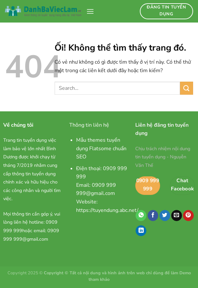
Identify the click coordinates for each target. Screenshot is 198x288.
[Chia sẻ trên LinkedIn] (141, 230)
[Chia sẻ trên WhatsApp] (141, 215)
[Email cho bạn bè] (176, 215)
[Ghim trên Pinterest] (188, 215)
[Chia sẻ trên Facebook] (153, 215)
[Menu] (90, 11)
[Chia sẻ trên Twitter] (164, 215)
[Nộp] (186, 88)
